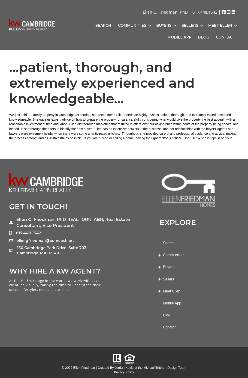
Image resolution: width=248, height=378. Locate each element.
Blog (203, 37)
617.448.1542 (204, 12)
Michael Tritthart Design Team (164, 367)
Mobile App (179, 37)
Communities (132, 25)
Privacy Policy (124, 372)
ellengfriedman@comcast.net (45, 240)
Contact (226, 37)
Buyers (164, 25)
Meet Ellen (220, 25)
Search (103, 25)
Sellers (189, 25)
